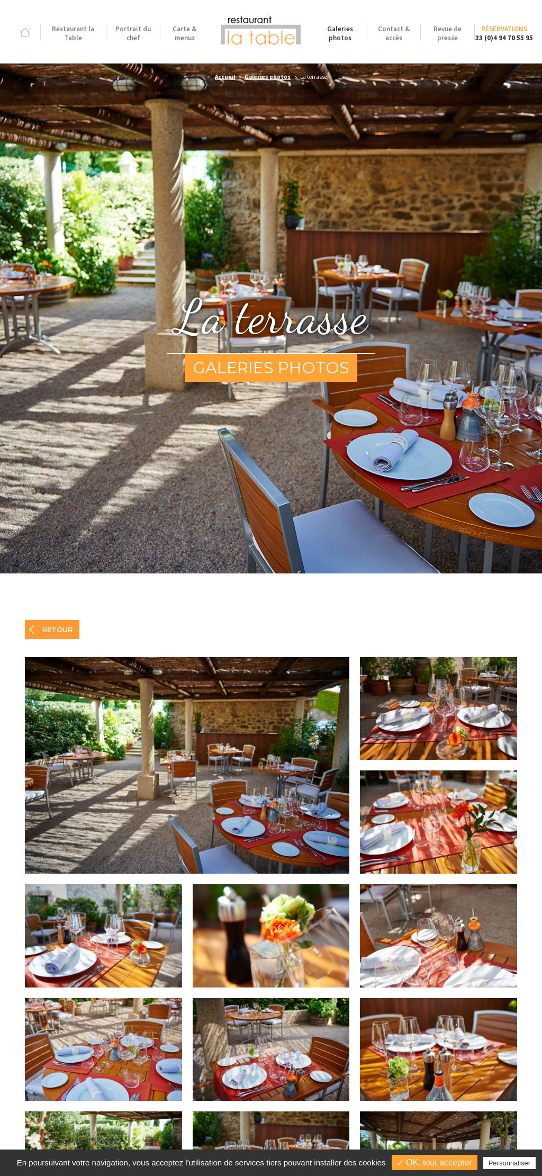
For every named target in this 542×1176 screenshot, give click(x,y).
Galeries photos (268, 76)
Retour (57, 629)
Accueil (225, 76)
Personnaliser (510, 1163)
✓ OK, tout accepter (434, 1162)
